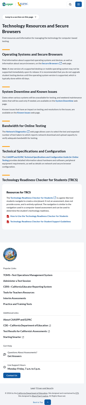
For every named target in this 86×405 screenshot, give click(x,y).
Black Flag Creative (40, 396)
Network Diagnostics (17, 131)
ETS (77, 393)
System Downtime (64, 100)
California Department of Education (32, 393)
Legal (33, 388)
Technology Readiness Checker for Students (33, 197)
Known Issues (23, 112)
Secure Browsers (52, 63)
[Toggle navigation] (78, 4)
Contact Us (12, 375)
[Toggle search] (70, 4)
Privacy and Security (44, 388)
